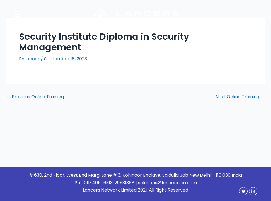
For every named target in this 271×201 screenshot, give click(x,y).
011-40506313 (98, 183)
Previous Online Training (35, 97)
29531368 (124, 183)
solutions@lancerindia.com (167, 183)
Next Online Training (240, 97)
